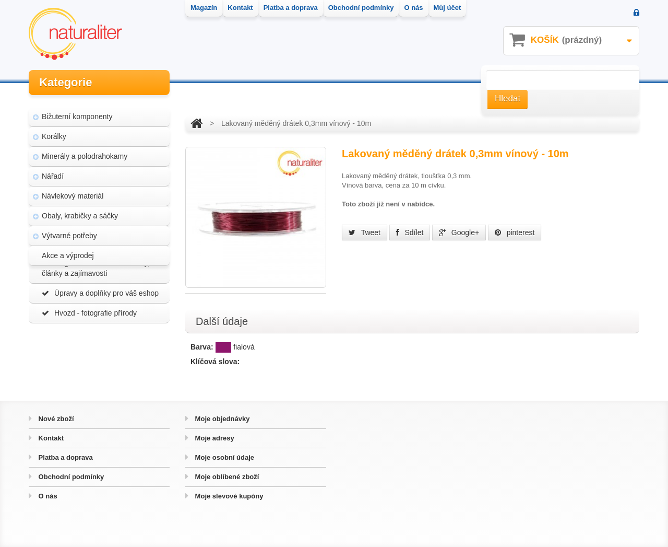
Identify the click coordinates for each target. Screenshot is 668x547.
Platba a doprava (65, 457)
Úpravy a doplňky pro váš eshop (100, 332)
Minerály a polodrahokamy (84, 149)
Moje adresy (213, 438)
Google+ (459, 232)
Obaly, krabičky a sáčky (80, 209)
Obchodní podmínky (70, 477)
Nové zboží (55, 419)
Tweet (364, 232)
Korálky (54, 129)
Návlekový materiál (72, 189)
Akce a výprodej (68, 249)
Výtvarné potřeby (69, 229)
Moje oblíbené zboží (226, 477)
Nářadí (53, 169)
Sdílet (410, 232)
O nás (47, 496)
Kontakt (50, 438)
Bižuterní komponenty (77, 110)
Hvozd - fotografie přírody (89, 352)
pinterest (515, 232)
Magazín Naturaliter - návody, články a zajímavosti (96, 307)
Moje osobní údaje (223, 457)
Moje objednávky (221, 419)
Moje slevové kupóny (228, 496)
